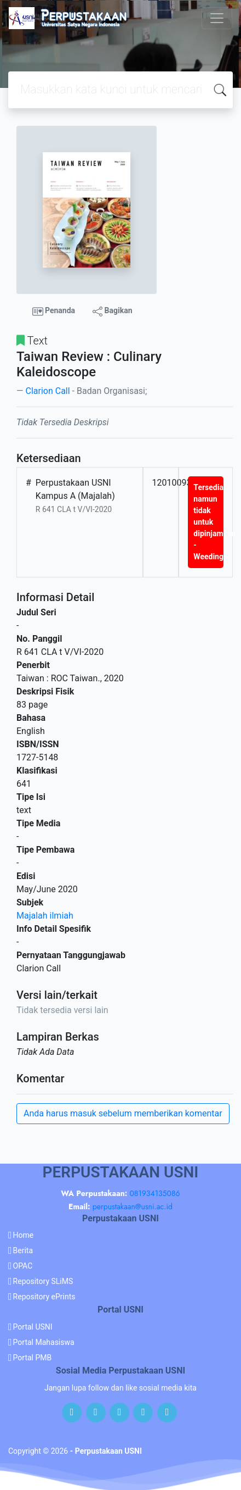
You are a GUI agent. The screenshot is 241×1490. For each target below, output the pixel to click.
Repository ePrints (44, 1296)
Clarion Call (47, 391)
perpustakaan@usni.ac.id (133, 1206)
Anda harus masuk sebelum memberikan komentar (123, 1113)
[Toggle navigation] (217, 18)
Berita (23, 1250)
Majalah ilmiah (44, 915)
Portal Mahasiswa (43, 1342)
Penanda (54, 311)
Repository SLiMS (43, 1281)
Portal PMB (32, 1357)
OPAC (23, 1266)
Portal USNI (33, 1327)
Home (23, 1235)
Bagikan (112, 311)
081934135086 (154, 1193)
